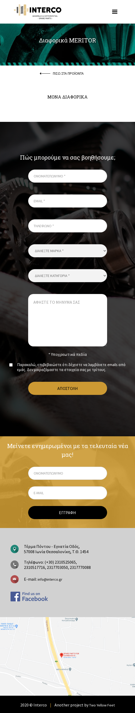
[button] (115, 12)
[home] (52, 11)
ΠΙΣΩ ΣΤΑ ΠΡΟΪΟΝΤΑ (68, 73)
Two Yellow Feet (102, 705)
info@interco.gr (49, 579)
